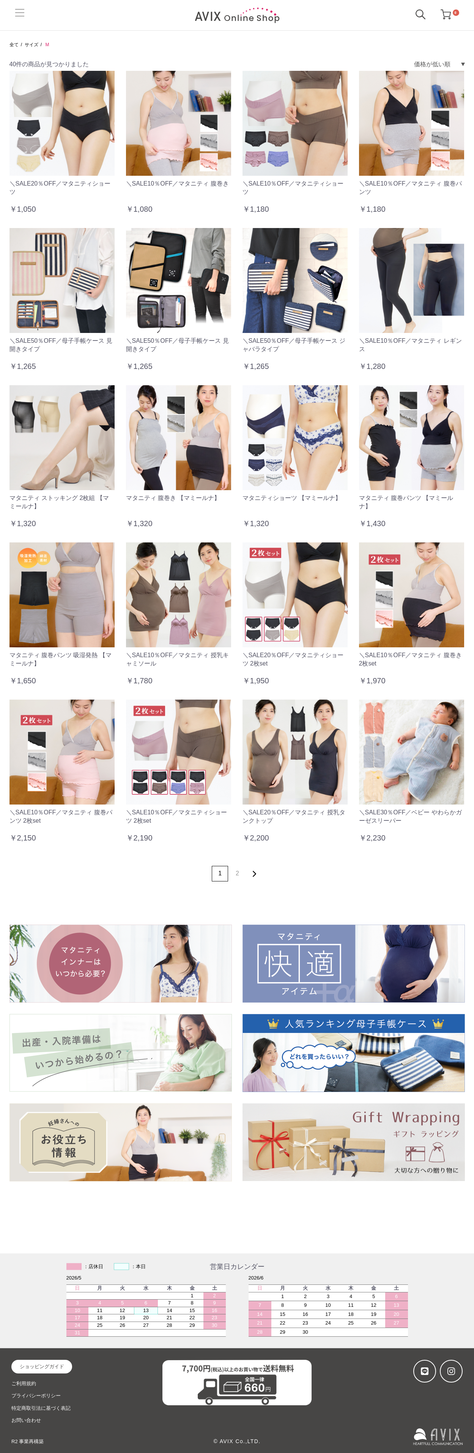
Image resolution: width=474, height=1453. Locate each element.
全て (14, 44)
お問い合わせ (26, 1420)
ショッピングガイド (42, 1366)
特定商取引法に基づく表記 (41, 1408)
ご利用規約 (23, 1383)
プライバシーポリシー (36, 1395)
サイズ (31, 44)
